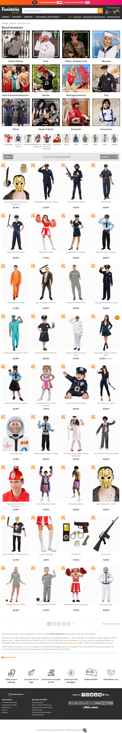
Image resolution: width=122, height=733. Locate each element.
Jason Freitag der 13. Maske (106, 504)
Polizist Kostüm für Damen (76, 252)
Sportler (46, 95)
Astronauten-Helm (16, 453)
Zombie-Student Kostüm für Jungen (106, 453)
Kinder (105, 144)
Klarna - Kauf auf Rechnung (41, 705)
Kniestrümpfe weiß (46, 554)
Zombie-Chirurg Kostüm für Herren (16, 353)
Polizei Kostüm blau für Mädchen (16, 403)
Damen (95, 144)
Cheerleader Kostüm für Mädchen (76, 604)
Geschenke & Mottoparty (47, 17)
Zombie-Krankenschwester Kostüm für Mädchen (76, 454)
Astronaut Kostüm (106, 604)
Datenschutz (6, 707)
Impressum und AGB (9, 705)
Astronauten (106, 129)
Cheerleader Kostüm (46, 252)
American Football (18, 145)
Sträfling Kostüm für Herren (76, 302)
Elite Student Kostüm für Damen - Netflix (106, 354)
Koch (45, 61)
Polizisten (5, 649)
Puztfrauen (83, 640)
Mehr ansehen (10, 657)
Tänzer (66, 144)
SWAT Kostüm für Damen (106, 403)
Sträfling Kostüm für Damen (16, 604)
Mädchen (115, 144)
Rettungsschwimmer (76, 95)
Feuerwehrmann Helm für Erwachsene (16, 505)
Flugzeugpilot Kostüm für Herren (46, 202)
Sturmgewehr (106, 554)
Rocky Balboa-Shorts (76, 504)
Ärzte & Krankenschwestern (15, 95)
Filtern (7, 157)
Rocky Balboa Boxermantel (46, 504)
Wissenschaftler (29, 144)
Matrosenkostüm (70, 643)
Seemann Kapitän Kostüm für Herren (76, 354)
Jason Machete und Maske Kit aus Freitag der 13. (16, 203)
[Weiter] (73, 624)
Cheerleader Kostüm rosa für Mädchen (46, 404)
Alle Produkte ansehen (111, 624)
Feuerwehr (76, 129)
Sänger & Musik (45, 129)
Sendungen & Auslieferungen (42, 707)
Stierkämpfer (57, 144)
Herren (85, 144)
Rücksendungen (37, 702)
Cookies (4, 710)
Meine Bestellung (38, 715)
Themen (5, 17)
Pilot (106, 95)
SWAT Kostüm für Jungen (76, 202)
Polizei (16, 129)
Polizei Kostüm (106, 202)
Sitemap (5, 712)
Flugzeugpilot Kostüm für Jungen (106, 302)
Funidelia (5, 23)
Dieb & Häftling (15, 61)
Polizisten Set (76, 554)
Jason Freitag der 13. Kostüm (46, 302)
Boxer (76, 144)
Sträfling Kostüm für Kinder (46, 604)
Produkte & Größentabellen (41, 712)
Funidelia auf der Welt (9, 702)
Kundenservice (15, 694)
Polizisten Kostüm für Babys (76, 403)
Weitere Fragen (37, 710)
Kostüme (16, 17)
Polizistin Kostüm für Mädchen (46, 353)
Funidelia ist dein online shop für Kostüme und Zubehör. (10, 10)
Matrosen (106, 61)
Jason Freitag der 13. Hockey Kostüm (16, 554)
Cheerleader (8, 144)
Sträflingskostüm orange (16, 302)
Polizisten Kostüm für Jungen (106, 252)
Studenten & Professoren (37, 145)
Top (70, 17)
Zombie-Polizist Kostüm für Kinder (46, 453)
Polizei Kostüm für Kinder (16, 252)
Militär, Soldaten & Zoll (76, 61)
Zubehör (28, 17)
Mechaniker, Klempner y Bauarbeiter (47, 146)
